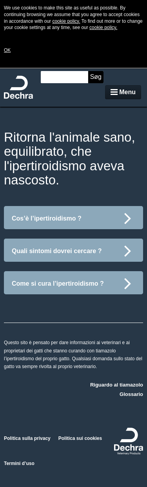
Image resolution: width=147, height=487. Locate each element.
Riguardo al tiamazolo (116, 385)
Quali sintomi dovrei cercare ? (71, 251)
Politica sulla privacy (27, 438)
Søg (96, 76)
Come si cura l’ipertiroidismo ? (71, 283)
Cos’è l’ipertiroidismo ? (71, 218)
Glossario (131, 394)
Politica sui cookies (80, 438)
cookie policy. (66, 21)
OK (7, 50)
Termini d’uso (19, 463)
